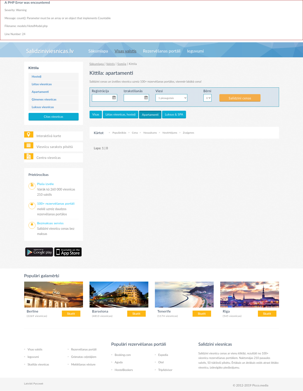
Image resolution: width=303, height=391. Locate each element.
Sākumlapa (98, 50)
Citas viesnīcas (53, 116)
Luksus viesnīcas (43, 107)
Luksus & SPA (174, 114)
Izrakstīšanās (133, 91)
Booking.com (123, 355)
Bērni (207, 91)
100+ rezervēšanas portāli (56, 203)
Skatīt (71, 313)
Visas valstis (125, 50)
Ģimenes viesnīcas (44, 99)
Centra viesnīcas (49, 158)
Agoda (119, 362)
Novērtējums (170, 132)
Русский (38, 383)
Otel (161, 362)
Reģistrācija (100, 91)
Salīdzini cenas (240, 98)
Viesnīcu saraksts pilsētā (55, 147)
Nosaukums (150, 132)
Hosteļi (36, 76)
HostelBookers (124, 370)
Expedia (163, 355)
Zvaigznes (188, 132)
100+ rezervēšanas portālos (157, 81)
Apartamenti (40, 92)
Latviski (28, 383)
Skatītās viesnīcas (38, 364)
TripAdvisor (165, 370)
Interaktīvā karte (49, 136)
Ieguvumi (195, 50)
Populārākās (119, 132)
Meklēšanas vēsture (83, 364)
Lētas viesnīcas (42, 84)
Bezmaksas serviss (50, 223)
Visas (95, 114)
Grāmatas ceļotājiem (83, 357)
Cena (135, 132)
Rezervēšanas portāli (161, 50)
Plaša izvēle (45, 184)
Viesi (159, 91)
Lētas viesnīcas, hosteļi (121, 114)
